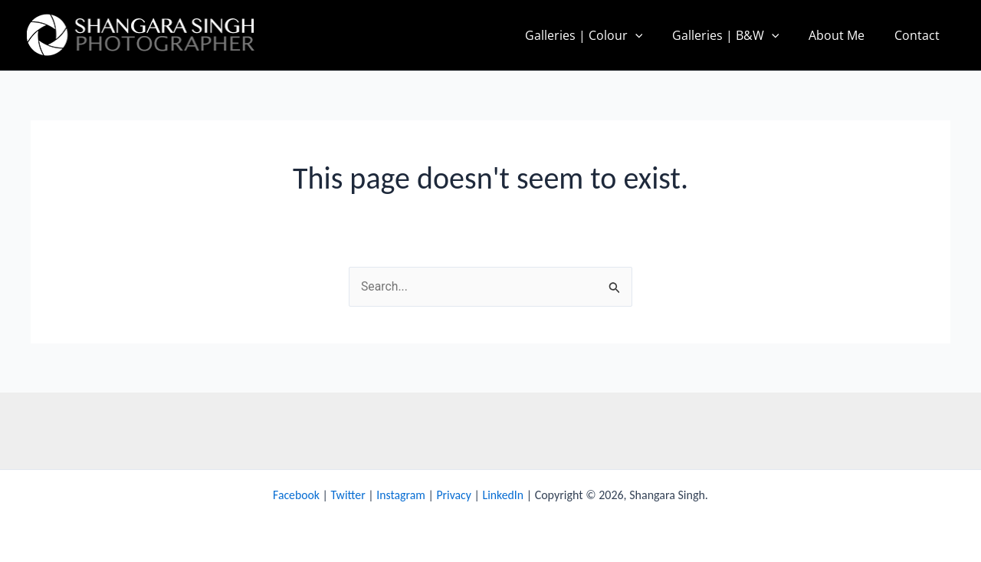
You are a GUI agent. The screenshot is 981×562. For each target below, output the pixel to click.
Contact (919, 35)
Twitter (347, 495)
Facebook (295, 495)
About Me (844, 35)
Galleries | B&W (738, 35)
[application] (653, 35)
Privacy (454, 495)
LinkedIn (504, 495)
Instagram (401, 495)
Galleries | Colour (602, 35)
